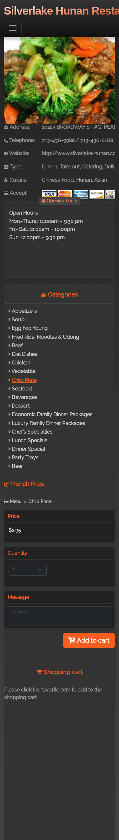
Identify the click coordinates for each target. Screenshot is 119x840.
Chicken (21, 363)
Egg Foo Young (30, 328)
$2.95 (15, 530)
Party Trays (25, 458)
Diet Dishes (24, 354)
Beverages (24, 397)
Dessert (21, 406)
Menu (12, 501)
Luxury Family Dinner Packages (48, 423)
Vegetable (23, 371)
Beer (17, 466)
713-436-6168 (96, 140)
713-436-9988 (58, 140)
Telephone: (19, 140)
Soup (18, 320)
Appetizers (24, 311)
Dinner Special (28, 449)
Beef (17, 346)
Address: (17, 127)
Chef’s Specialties (32, 432)
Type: (13, 167)
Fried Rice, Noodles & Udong (45, 337)
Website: (16, 153)
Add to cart (88, 640)
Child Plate (24, 380)
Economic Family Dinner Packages (52, 414)
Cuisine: (15, 180)
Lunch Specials (29, 440)
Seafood (22, 389)
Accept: (15, 193)
